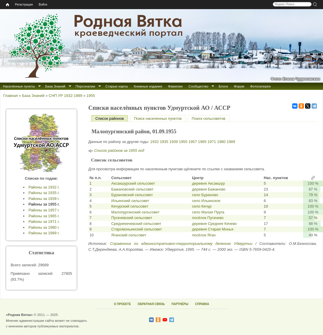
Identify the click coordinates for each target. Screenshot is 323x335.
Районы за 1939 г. (44, 198)
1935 (164, 141)
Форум (239, 86)
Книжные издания (148, 86)
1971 (211, 141)
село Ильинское (206, 200)
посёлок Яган (204, 235)
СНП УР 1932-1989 (65, 95)
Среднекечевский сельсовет (136, 223)
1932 (154, 141)
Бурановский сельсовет (132, 195)
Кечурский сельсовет (129, 206)
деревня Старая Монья (212, 229)
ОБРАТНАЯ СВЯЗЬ (151, 304)
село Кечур (202, 206)
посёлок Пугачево (208, 218)
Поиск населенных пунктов (158, 118)
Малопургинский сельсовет (135, 212)
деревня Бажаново (208, 189)
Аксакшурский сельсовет (133, 183)
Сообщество (198, 86)
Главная (10, 95)
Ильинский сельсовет (130, 200)
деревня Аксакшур (208, 183)
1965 (202, 141)
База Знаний (55, 86)
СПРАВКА (202, 304)
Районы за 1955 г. (44, 204)
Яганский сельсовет (128, 235)
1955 (91, 95)
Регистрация (24, 4)
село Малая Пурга (208, 212)
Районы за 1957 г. (44, 210)
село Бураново (205, 195)
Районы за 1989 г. (44, 233)
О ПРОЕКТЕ (122, 304)
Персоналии (85, 86)
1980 (221, 141)
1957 (192, 141)
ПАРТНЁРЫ (180, 304)
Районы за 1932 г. (44, 187)
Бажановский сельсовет (132, 189)
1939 (173, 141)
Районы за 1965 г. (44, 216)
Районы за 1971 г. (44, 221)
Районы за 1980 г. (44, 227)
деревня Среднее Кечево (214, 223)
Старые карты (116, 86)
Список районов (111, 118)
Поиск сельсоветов (209, 118)
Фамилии (175, 86)
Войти (43, 4)
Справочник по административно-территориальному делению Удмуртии (181, 243)
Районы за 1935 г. (44, 193)
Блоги (223, 86)
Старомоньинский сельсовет (136, 229)
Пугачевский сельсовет (131, 218)
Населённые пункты (19, 86)
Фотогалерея (260, 86)
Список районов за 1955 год (119, 150)
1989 (230, 141)
